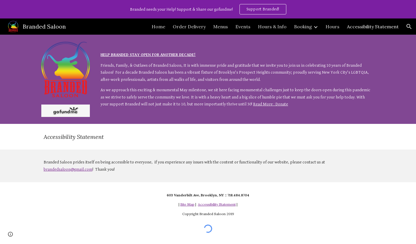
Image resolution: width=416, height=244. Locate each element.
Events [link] (242, 26)
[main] (236, 76)
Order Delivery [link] (189, 26)
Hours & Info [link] (272, 26)
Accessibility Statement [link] (373, 26)
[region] (208, 9)
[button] (409, 26)
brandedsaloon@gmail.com (68, 169)
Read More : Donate (270, 104)
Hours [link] (332, 26)
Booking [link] (303, 26)
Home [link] (158, 26)
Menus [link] (220, 26)
